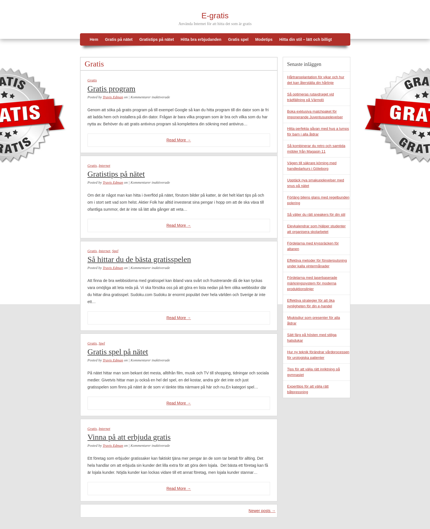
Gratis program (111, 88)
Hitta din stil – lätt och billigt (305, 39)
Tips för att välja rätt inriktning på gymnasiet (313, 372)
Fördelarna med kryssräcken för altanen (313, 246)
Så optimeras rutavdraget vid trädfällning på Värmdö (310, 97)
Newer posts (262, 510)
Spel (115, 251)
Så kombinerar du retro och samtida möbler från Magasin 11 (316, 149)
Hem (94, 39)
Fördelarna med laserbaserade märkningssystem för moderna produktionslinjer (312, 283)
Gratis (92, 80)
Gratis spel (238, 39)
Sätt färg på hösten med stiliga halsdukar (312, 338)
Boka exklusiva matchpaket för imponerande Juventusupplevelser (315, 114)
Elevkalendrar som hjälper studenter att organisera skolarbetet (316, 229)
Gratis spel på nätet (118, 351)
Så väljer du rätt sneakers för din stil (316, 214)
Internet (104, 165)
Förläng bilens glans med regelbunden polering (318, 200)
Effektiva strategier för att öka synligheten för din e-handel (311, 303)
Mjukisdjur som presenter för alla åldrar (313, 320)
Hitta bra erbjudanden (201, 39)
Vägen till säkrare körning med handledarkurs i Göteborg (312, 166)
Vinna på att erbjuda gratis (129, 437)
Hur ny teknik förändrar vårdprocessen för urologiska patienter (318, 355)
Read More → (178, 140)
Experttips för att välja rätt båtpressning (308, 389)
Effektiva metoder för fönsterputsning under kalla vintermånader (317, 263)
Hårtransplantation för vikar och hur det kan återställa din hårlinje (315, 80)
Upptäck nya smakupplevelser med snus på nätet (315, 183)
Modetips (263, 39)
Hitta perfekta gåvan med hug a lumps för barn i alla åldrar (318, 131)
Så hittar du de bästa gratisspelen (139, 259)
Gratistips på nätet (156, 39)
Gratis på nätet (119, 39)
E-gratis (214, 15)
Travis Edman (113, 97)
